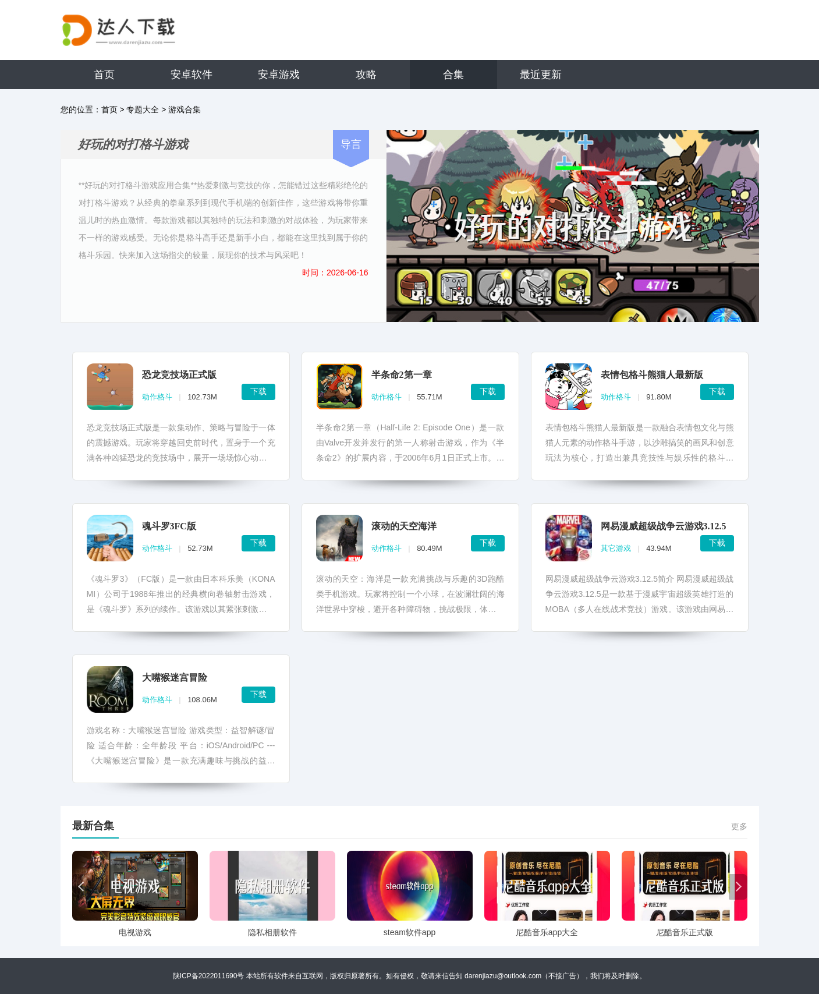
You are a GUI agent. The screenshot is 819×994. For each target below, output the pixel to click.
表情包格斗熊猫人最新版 (652, 375)
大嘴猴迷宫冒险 (174, 677)
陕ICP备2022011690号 (208, 976)
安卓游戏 (279, 74)
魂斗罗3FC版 (169, 526)
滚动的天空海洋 (404, 526)
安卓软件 (191, 74)
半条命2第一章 (401, 375)
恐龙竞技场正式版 (179, 375)
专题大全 (142, 109)
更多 (739, 826)
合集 (453, 74)
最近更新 (541, 74)
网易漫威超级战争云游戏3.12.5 (663, 526)
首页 (104, 74)
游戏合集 (184, 109)
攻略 (366, 74)
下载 (258, 391)
